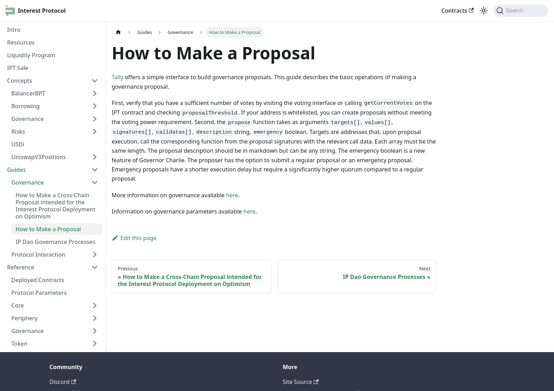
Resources (21, 42)
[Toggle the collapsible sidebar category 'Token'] (94, 343)
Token (19, 344)
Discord (62, 382)
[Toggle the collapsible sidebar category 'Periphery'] (94, 318)
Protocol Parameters (39, 293)
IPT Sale (17, 68)
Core (17, 305)
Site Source (301, 382)
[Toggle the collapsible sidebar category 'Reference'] (94, 267)
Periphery (24, 318)
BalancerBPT (28, 93)
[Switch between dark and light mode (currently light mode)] (483, 10)
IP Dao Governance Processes (55, 242)
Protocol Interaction (38, 254)
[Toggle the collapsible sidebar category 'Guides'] (94, 169)
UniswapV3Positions (38, 157)
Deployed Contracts (37, 280)
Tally (117, 77)
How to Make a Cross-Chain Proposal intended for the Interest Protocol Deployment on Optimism (55, 205)
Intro (13, 30)
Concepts (19, 80)
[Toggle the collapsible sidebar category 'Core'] (94, 305)
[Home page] (118, 32)
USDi (17, 144)
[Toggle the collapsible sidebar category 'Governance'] (94, 331)
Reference (20, 267)
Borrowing (25, 106)
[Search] (521, 10)
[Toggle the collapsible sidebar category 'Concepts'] (94, 80)
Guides (16, 170)
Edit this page (134, 238)
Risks (18, 131)
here (232, 195)
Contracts (457, 10)
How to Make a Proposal (48, 229)
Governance (27, 119)
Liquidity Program (31, 55)
